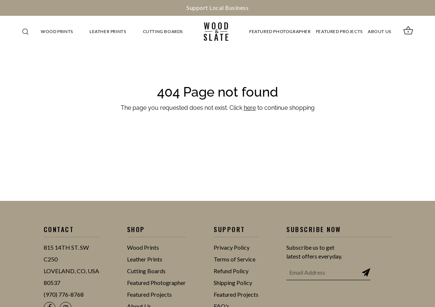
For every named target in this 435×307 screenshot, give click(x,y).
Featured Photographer (280, 31)
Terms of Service (234, 259)
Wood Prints (57, 31)
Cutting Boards (163, 31)
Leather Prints (108, 31)
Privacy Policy (232, 247)
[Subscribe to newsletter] (366, 272)
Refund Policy (231, 270)
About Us (379, 31)
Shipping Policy (233, 282)
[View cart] (408, 31)
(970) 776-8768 (64, 294)
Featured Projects (339, 31)
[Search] (25, 31)
